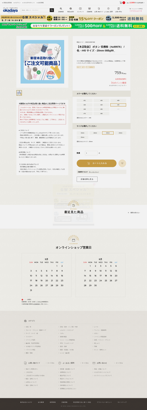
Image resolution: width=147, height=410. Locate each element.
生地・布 (28, 327)
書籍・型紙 (29, 353)
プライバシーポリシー (104, 402)
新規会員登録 (8, 2)
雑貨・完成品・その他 (67, 350)
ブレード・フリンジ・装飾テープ (36, 330)
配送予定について (65, 375)
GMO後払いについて (66, 385)
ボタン (96, 333)
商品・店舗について (100, 369)
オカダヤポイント (29, 2)
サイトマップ (122, 402)
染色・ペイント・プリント (102, 340)
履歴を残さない (135, 212)
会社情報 (41, 2)
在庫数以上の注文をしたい (68, 388)
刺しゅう (97, 343)
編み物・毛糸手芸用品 (32, 343)
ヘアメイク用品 (30, 350)
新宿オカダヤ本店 (56, 145)
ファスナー (29, 336)
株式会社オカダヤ (26, 402)
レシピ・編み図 (64, 353)
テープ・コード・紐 (32, 333)
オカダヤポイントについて (102, 372)
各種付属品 (63, 336)
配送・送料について (32, 379)
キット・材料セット (100, 350)
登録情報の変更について (67, 382)
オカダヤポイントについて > (117, 85)
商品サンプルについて (67, 379)
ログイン (18, 2)
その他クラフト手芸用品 (33, 346)
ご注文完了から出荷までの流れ (35, 375)
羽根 (95, 346)
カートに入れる (99, 163)
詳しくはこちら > (94, 172)
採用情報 (53, 402)
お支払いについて (31, 382)
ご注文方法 (29, 372)
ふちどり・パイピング (67, 330)
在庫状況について (65, 372)
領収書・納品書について (67, 369)
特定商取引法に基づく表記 (82, 402)
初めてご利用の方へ (32, 369)
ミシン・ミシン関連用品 (67, 340)
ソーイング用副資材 (100, 336)
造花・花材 (63, 346)
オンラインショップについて (103, 375)
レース (96, 327)
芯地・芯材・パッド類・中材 (69, 327)
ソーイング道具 (30, 340)
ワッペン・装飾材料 (100, 330)
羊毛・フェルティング (67, 343)
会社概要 (41, 402)
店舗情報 (36, 304)
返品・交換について (32, 385)
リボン (62, 333)
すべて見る (51, 363)
